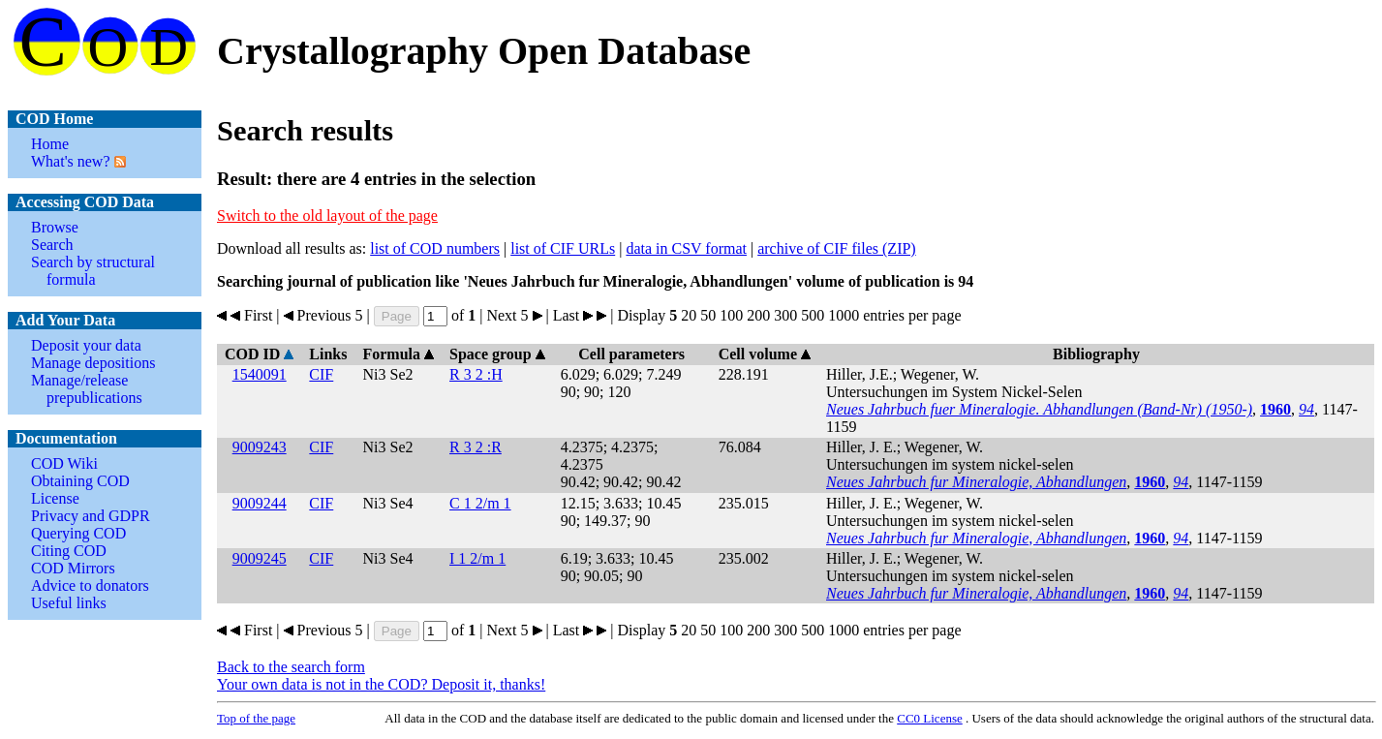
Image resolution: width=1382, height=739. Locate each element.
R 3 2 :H (476, 374)
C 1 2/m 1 (480, 503)
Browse (54, 227)
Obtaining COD (80, 481)
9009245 (259, 558)
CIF (321, 374)
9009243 (259, 447)
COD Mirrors (73, 568)
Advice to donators (90, 585)
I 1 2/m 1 (477, 558)
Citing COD (69, 550)
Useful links (69, 603)
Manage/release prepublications (86, 389)
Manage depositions (93, 362)
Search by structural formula (93, 271)
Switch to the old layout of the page (327, 215)
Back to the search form (291, 667)
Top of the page (256, 718)
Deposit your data (86, 345)
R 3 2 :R (475, 447)
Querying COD (78, 533)
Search (52, 244)
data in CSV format (686, 248)
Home (50, 144)
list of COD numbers (435, 248)
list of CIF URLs (562, 248)
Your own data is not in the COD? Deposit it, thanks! (381, 684)
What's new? (70, 161)
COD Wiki (64, 463)
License (55, 498)
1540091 (259, 374)
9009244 (259, 503)
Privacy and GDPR (90, 516)
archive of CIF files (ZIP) (836, 248)
